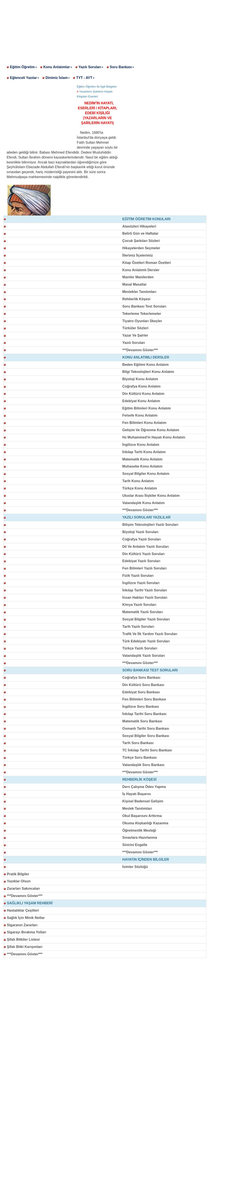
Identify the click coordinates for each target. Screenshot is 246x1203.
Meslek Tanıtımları (137, 808)
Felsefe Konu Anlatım (140, 415)
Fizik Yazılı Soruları (138, 575)
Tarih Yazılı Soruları (138, 626)
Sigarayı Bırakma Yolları (26, 932)
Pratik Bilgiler (18, 874)
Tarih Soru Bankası (138, 743)
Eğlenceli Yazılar (24, 78)
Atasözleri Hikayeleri (139, 226)
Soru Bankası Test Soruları (144, 306)
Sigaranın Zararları (22, 925)
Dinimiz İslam (58, 78)
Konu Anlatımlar (57, 67)
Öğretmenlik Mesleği (139, 830)
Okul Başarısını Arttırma (142, 816)
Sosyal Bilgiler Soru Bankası (145, 736)
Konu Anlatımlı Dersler (140, 270)
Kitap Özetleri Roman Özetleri (146, 263)
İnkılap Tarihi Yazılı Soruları (144, 590)
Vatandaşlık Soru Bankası (143, 765)
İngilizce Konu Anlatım (140, 444)
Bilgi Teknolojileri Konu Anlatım (148, 372)
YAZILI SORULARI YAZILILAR (146, 517)
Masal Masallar (134, 284)
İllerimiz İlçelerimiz (137, 255)
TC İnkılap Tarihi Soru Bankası (147, 750)
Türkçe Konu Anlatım (139, 488)
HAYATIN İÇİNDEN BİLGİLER (145, 859)
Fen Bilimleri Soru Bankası (144, 699)
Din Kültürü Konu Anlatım (143, 393)
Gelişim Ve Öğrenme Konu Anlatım (150, 430)
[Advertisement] (123, 30)
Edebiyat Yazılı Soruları (141, 561)
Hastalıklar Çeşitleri (23, 910)
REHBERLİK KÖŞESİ (139, 779)
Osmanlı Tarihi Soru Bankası (145, 728)
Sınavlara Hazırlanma (139, 837)
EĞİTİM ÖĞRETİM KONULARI (146, 219)
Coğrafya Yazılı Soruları (141, 539)
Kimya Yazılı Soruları (139, 604)
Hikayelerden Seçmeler (141, 248)
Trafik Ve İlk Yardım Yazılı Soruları (149, 634)
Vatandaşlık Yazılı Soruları (143, 655)
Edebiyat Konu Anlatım (141, 401)
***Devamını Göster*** (140, 350)
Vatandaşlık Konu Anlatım (143, 503)
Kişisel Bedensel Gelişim (142, 801)
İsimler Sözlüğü (135, 867)
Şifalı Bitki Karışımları (25, 947)
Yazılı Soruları (91, 67)
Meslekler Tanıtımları (139, 292)
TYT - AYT (85, 78)
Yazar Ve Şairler (135, 335)
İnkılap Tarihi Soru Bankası (144, 714)
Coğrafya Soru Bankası (141, 677)
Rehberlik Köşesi (136, 299)
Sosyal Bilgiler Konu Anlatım (145, 473)
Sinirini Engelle (134, 845)
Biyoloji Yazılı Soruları (140, 532)
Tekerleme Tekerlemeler (141, 313)
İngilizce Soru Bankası (140, 706)
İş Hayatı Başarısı (136, 794)
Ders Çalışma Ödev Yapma (144, 787)
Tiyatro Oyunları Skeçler (142, 321)
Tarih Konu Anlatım (138, 481)
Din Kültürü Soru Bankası (143, 685)
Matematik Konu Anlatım (142, 459)
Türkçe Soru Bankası (139, 757)
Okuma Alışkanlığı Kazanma (145, 823)
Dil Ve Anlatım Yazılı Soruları (145, 546)
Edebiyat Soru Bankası (141, 692)
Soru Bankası (122, 67)
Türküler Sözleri (135, 328)
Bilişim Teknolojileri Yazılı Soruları (150, 524)
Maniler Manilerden (138, 277)
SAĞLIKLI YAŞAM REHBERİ (30, 903)
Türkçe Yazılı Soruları (139, 648)
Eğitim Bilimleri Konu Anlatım (146, 408)
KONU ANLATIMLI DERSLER (145, 357)
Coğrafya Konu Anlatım (141, 386)
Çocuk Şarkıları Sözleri (141, 241)
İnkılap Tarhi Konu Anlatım (144, 452)
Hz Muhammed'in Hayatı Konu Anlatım (153, 437)
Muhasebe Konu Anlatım (142, 466)
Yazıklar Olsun (18, 881)
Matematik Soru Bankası (142, 721)
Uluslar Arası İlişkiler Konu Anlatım (151, 495)
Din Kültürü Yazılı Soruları (143, 554)
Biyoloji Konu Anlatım (140, 379)
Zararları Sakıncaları (23, 888)
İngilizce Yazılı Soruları (140, 583)
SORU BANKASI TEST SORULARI (150, 670)
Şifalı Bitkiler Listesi (23, 939)
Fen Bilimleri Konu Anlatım (144, 423)
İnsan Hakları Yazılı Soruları (144, 597)
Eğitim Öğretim (23, 67)
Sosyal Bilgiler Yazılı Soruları (146, 619)
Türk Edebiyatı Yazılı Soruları (146, 641)
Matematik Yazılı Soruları (142, 612)
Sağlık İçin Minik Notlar (26, 918)
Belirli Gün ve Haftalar (140, 233)
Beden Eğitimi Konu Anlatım (145, 364)
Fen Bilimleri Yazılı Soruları (144, 568)
